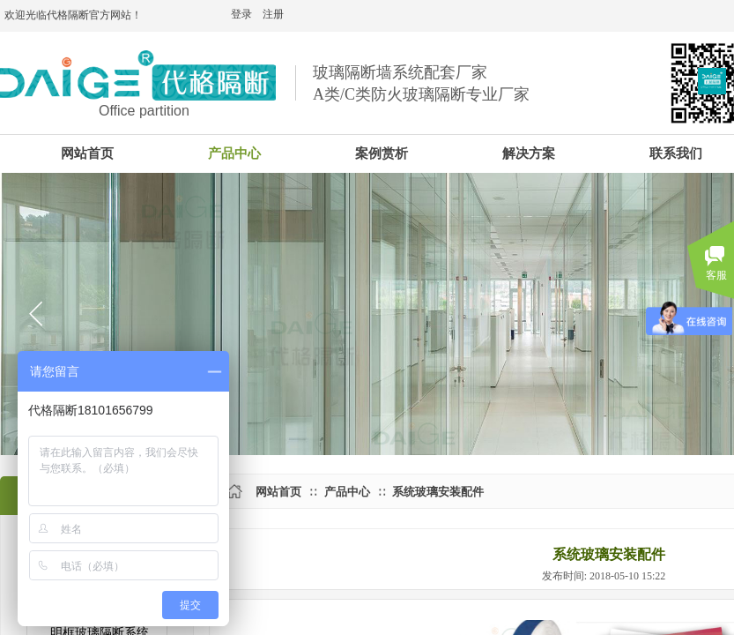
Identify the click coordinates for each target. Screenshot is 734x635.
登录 (241, 14)
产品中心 (347, 491)
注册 (273, 14)
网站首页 (278, 491)
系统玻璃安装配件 (438, 491)
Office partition (144, 110)
